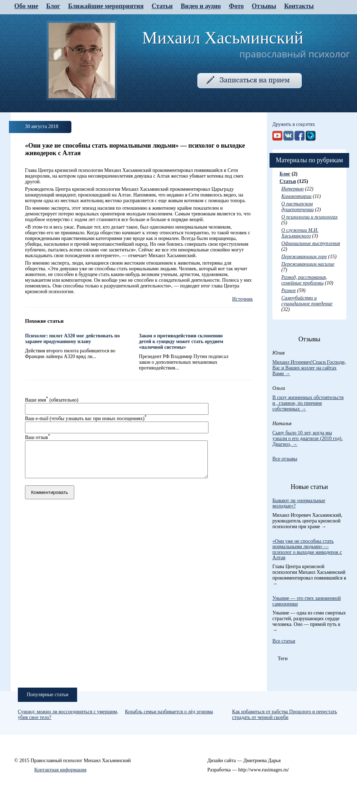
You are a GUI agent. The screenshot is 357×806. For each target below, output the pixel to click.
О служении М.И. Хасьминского (299, 233)
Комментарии (296, 196)
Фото (236, 6)
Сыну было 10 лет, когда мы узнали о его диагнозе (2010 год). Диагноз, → (307, 438)
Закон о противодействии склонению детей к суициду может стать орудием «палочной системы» (181, 341)
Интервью (292, 189)
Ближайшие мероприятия (106, 6)
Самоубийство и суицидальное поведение (306, 300)
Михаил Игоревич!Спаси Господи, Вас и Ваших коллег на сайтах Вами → (309, 367)
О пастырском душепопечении (297, 206)
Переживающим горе (304, 256)
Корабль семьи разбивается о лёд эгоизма (169, 711)
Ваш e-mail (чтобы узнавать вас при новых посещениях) (85, 418)
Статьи (162, 6)
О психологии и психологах (309, 217)
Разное (288, 290)
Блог (53, 6)
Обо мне (26, 6)
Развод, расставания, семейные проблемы (304, 280)
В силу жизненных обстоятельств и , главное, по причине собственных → (307, 403)
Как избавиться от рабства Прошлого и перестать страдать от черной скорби (284, 714)
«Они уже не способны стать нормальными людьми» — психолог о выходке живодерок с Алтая (307, 549)
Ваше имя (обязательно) (51, 400)
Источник (242, 299)
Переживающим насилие (308, 264)
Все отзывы (284, 458)
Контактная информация (60, 769)
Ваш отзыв (37, 437)
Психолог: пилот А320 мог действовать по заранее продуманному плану (72, 338)
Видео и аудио (201, 6)
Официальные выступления (310, 243)
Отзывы (264, 6)
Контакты (299, 6)
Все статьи (283, 641)
